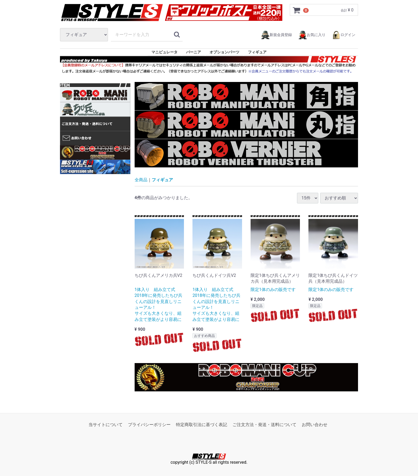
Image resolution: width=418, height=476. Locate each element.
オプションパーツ (224, 52)
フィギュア (257, 52)
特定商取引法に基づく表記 (201, 424)
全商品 (141, 179)
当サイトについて (106, 424)
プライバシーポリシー (149, 424)
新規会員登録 (276, 35)
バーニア (193, 52)
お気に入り (311, 35)
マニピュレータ (164, 52)
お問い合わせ (314, 424)
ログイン (343, 35)
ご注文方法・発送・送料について (264, 424)
